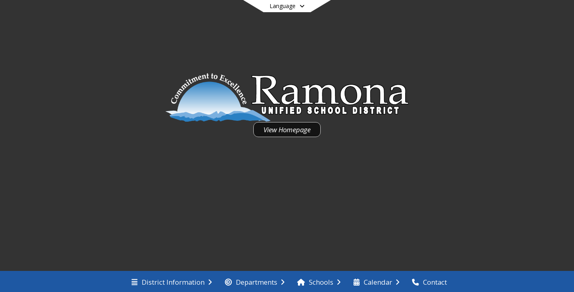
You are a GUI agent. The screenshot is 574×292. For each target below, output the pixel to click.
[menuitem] (171, 281)
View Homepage (287, 129)
